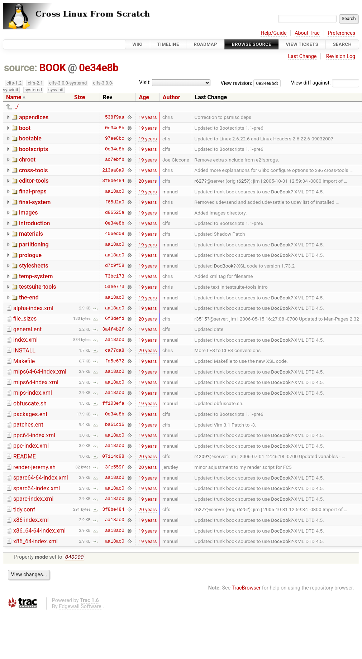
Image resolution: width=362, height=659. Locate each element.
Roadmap (205, 44)
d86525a (114, 213)
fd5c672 (114, 361)
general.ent (27, 329)
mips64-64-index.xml (39, 371)
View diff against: (325, 83)
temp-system (36, 276)
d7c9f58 (114, 266)
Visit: (145, 83)
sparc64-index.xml (36, 488)
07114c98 (113, 456)
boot (24, 128)
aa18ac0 (114, 191)
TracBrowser (246, 589)
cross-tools (33, 170)
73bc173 (114, 276)
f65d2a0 (114, 202)
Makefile (24, 361)
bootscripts (33, 149)
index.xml (25, 339)
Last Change (302, 56)
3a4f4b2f (113, 329)
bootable (30, 138)
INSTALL (24, 350)
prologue (30, 255)
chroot (27, 159)
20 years (147, 181)
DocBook (281, 191)
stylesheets (33, 265)
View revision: (236, 83)
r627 (199, 181)
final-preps (33, 191)
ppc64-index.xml (34, 435)
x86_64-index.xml (35, 541)
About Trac (307, 33)
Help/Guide (273, 33)
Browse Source (251, 44)
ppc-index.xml (31, 445)
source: (20, 68)
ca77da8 (114, 350)
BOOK (52, 68)
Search (342, 44)
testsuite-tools (37, 286)
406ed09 (114, 234)
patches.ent (28, 424)
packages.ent (30, 414)
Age (144, 97)
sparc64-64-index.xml (40, 477)
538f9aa (114, 117)
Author (171, 97)
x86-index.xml (31, 519)
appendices (33, 117)
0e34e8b (98, 68)
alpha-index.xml (33, 308)
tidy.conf (24, 509)
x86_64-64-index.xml (39, 530)
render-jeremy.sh (34, 467)
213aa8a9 (113, 170)
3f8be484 (113, 181)
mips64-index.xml (35, 382)
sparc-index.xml (33, 498)
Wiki (137, 44)
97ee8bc (114, 138)
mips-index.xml (32, 392)
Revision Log (341, 56)
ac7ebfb (114, 160)
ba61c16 (114, 425)
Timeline (168, 44)
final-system (35, 202)
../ (16, 106)
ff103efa (113, 403)
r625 (242, 181)
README (24, 456)
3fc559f (114, 467)
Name (13, 97)
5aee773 (114, 287)
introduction (34, 223)
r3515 (200, 319)
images (28, 212)
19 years (147, 117)
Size (79, 97)
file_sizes (25, 318)
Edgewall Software (80, 607)
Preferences (341, 33)
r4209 (200, 456)
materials (31, 233)
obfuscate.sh (30, 403)
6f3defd (114, 319)
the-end (29, 297)
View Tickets (302, 44)
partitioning (34, 244)
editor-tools (34, 180)
